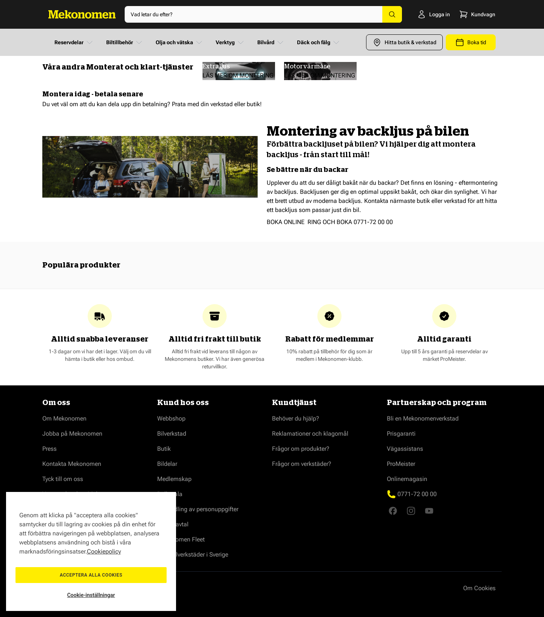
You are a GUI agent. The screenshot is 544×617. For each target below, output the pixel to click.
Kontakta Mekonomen (71, 463)
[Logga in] (421, 14)
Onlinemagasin (407, 478)
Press (49, 448)
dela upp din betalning (137, 104)
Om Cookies (479, 588)
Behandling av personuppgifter (197, 509)
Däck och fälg (319, 42)
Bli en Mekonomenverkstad (423, 418)
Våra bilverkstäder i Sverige (192, 554)
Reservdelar (74, 42)
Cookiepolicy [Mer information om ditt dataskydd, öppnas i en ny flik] (104, 551)
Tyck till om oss (62, 478)
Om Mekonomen (64, 418)
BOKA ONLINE (285, 222)
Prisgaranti (401, 433)
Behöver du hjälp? (295, 418)
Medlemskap (174, 478)
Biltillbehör (125, 42)
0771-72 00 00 (417, 494)
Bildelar (167, 463)
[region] (91, 551)
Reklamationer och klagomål (310, 433)
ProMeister (401, 463)
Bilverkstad (171, 433)
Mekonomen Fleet (181, 539)
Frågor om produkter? (300, 448)
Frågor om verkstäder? (301, 463)
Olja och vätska (180, 42)
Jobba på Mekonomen (72, 433)
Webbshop (171, 418)
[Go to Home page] (82, 14)
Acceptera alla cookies (91, 575)
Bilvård (271, 42)
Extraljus (216, 66)
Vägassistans (405, 448)
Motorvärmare (307, 66)
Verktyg (230, 42)
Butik (164, 448)
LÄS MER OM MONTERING (238, 75)
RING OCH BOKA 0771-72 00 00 (350, 222)
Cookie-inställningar (91, 595)
